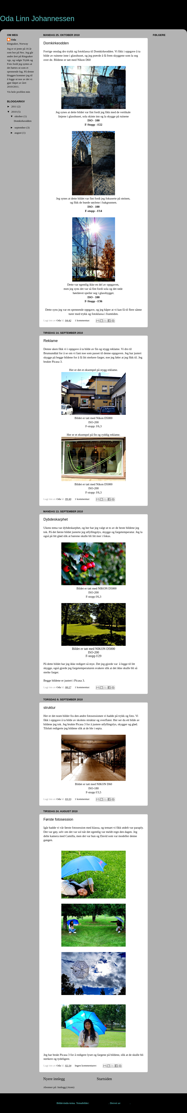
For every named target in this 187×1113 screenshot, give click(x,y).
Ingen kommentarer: (86, 1065)
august (18, 132)
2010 (14, 111)
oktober (19, 116)
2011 (14, 106)
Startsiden (104, 1079)
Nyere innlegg (54, 1079)
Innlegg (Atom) (65, 1087)
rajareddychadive (99, 1103)
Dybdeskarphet (55, 519)
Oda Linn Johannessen (37, 18)
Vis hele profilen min (18, 91)
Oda (13, 39)
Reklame (50, 341)
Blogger (125, 1103)
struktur (49, 708)
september (20, 127)
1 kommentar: (83, 320)
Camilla (70, 836)
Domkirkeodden (56, 43)
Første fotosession (58, 819)
